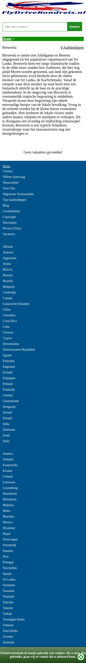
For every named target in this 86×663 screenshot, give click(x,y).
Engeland (9, 366)
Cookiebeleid (11, 211)
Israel (6, 435)
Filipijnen (9, 378)
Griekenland (11, 401)
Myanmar (9, 528)
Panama (8, 551)
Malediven (10, 499)
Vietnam (8, 625)
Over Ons (9, 188)
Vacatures (9, 234)
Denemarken (11, 344)
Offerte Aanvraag (14, 177)
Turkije (7, 613)
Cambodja (9, 292)
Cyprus (7, 338)
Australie (8, 642)
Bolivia (7, 269)
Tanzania (8, 591)
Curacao (8, 332)
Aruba (7, 264)
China (6, 309)
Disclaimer (10, 222)
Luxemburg (10, 488)
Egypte (7, 355)
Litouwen (9, 482)
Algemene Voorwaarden (18, 194)
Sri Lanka (9, 579)
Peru (6, 556)
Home (7, 39)
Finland (8, 384)
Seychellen (10, 568)
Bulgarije (9, 286)
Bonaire (8, 275)
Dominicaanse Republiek (19, 349)
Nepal (6, 533)
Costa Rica (10, 321)
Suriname (9, 585)
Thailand (8, 596)
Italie (6, 441)
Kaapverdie (10, 465)
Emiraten (8, 361)
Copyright (9, 217)
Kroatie (7, 470)
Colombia (9, 315)
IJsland (7, 418)
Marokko (8, 516)
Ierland (7, 412)
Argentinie (10, 258)
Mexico (8, 522)
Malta (6, 511)
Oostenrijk (9, 545)
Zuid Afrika (10, 631)
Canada (7, 298)
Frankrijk (9, 389)
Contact (8, 171)
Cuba (6, 326)
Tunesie (8, 608)
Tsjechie (8, 602)
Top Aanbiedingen (14, 199)
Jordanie (8, 459)
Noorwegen (10, 539)
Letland (8, 476)
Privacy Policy (12, 228)
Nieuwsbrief (11, 182)
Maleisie (8, 505)
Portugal (8, 562)
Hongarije (9, 406)
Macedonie (10, 493)
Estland (7, 372)
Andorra (8, 252)
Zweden (8, 636)
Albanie (8, 246)
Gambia (8, 395)
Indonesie (9, 429)
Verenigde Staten (14, 619)
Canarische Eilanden (16, 304)
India (6, 424)
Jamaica (8, 453)
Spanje (7, 573)
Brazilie (8, 281)
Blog (6, 205)
